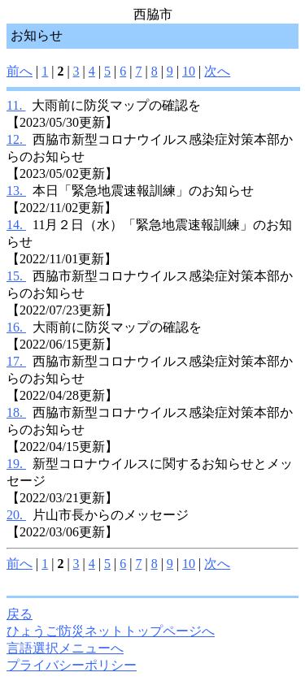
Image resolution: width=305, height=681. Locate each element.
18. (16, 412)
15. (16, 276)
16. (16, 327)
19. (16, 464)
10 (188, 71)
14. (16, 225)
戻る (20, 614)
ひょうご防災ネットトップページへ (111, 631)
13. (16, 190)
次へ (217, 71)
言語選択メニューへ (65, 648)
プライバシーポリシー (72, 665)
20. (16, 515)
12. (16, 139)
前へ (20, 71)
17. (16, 361)
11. (16, 105)
